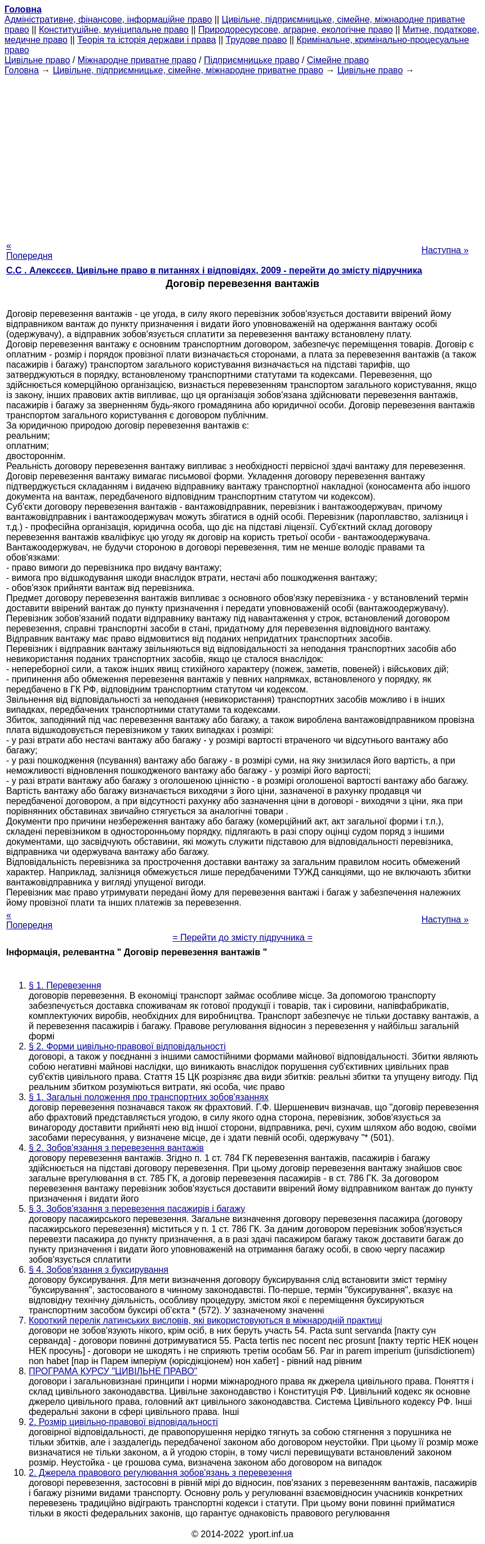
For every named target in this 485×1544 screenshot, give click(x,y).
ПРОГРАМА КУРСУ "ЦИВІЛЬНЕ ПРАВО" (113, 1371)
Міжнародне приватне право (137, 60)
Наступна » (445, 250)
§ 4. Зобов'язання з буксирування (98, 1269)
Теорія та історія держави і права (146, 40)
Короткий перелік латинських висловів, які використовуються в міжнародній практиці (205, 1320)
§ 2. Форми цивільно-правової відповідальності (127, 1046)
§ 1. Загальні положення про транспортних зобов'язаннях (149, 1097)
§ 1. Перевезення (65, 985)
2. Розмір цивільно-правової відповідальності (123, 1422)
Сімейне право (338, 60)
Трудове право (256, 40)
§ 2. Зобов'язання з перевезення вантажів (116, 1148)
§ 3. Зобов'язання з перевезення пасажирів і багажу (137, 1209)
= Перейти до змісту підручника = (242, 937)
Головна (22, 70)
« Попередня (29, 251)
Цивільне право (37, 60)
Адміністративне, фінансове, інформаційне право (108, 19)
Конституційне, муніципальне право (114, 29)
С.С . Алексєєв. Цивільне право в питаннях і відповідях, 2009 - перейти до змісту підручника (214, 270)
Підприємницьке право (252, 60)
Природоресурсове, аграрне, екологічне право (295, 29)
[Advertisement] (242, 154)
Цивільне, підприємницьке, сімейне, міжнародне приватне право (188, 70)
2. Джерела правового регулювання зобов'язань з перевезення (160, 1472)
